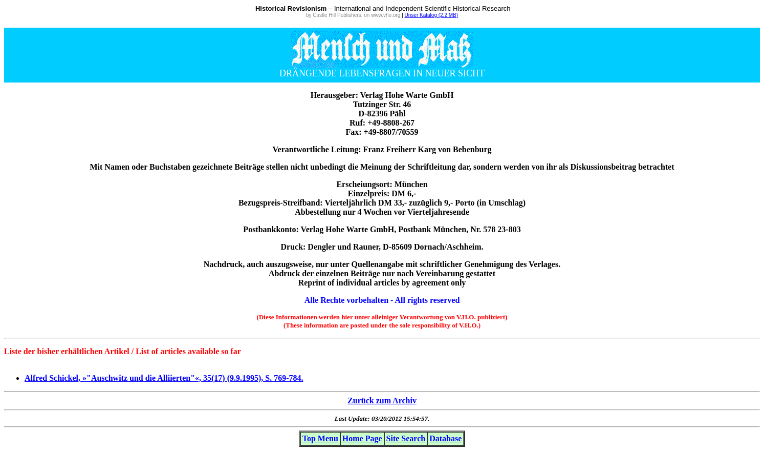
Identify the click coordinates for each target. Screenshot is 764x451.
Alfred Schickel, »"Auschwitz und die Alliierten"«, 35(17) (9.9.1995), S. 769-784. (164, 378)
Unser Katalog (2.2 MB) (432, 15)
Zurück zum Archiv (382, 400)
